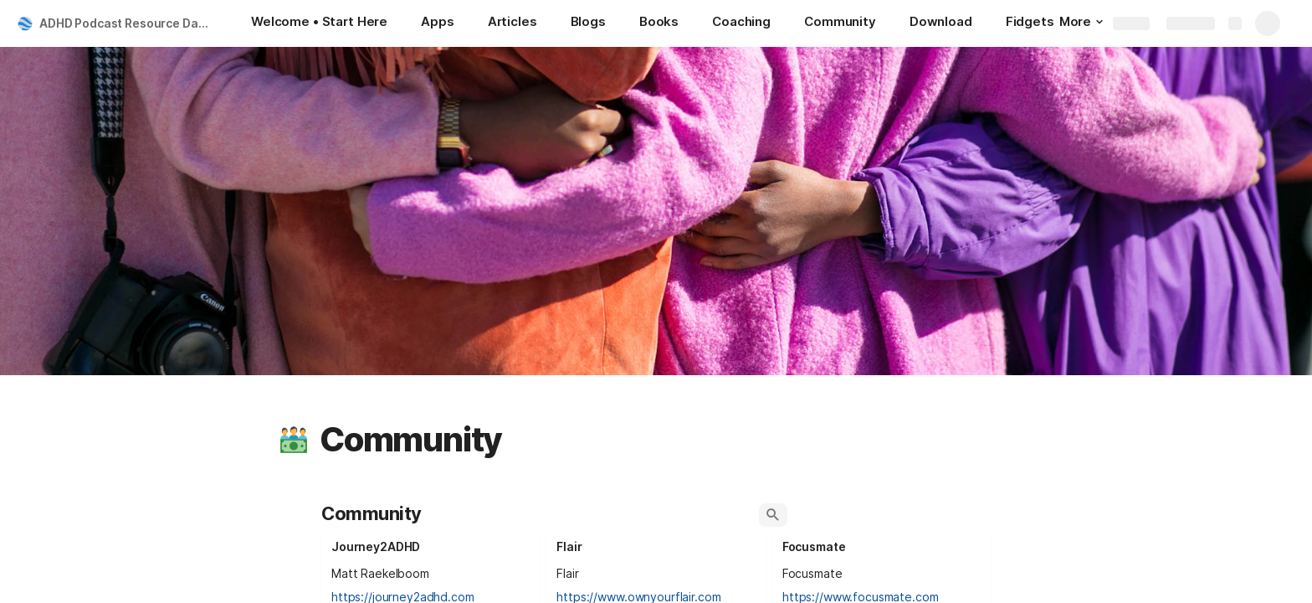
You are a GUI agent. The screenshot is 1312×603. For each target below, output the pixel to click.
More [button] (1081, 21)
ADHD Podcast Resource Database (128, 23)
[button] (293, 439)
